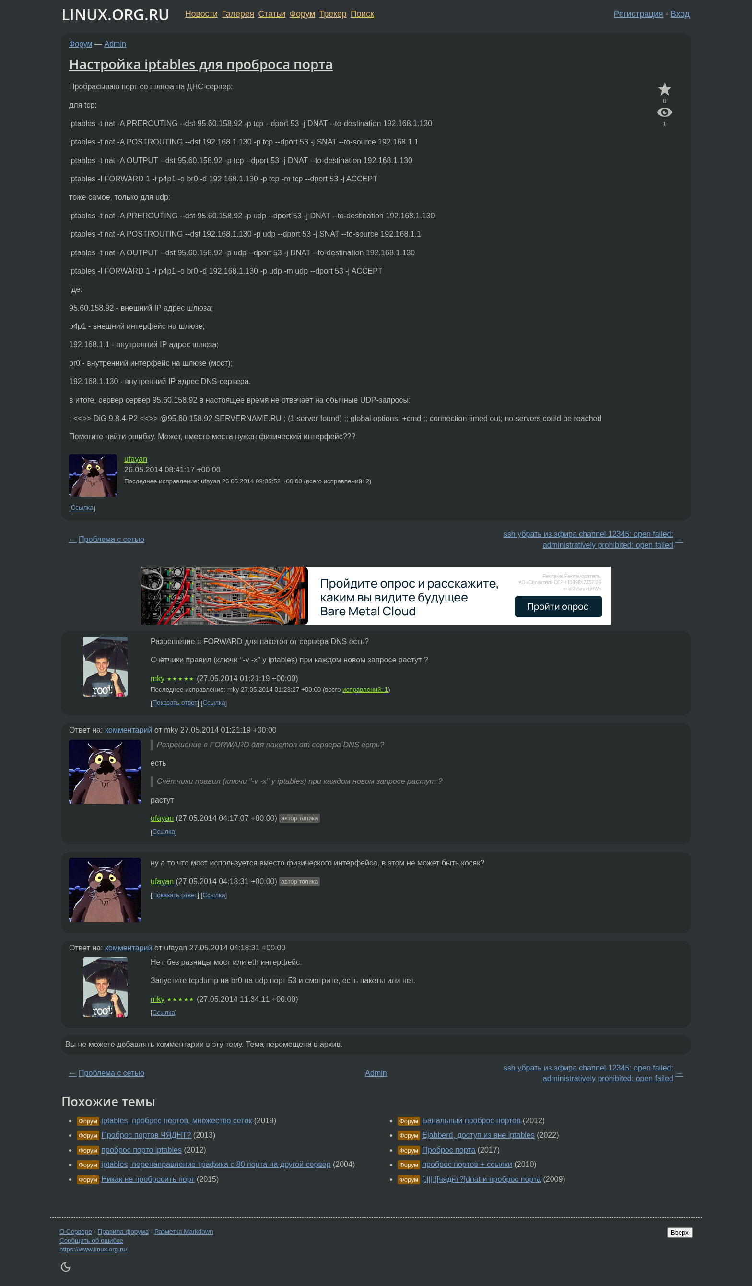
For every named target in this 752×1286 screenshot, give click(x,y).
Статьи (271, 14)
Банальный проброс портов (471, 1121)
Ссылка (82, 508)
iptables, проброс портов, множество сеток (176, 1121)
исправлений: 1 (365, 689)
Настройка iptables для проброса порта (201, 64)
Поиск (362, 14)
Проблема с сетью (111, 539)
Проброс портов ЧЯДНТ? (146, 1135)
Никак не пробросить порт (147, 1179)
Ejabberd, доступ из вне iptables (478, 1135)
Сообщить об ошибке (91, 1240)
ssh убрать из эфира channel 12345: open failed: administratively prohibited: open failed (588, 539)
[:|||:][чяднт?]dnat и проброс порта (481, 1179)
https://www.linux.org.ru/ (93, 1249)
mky (157, 678)
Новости (201, 14)
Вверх (680, 1232)
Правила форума (123, 1231)
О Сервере (75, 1231)
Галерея (238, 14)
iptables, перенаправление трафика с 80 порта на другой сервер (215, 1164)
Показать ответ (175, 703)
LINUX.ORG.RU (115, 14)
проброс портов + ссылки (467, 1164)
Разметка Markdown (183, 1231)
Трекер (333, 14)
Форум (302, 14)
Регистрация (638, 14)
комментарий (129, 730)
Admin (115, 44)
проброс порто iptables (141, 1150)
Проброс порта (448, 1150)
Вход (680, 14)
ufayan (135, 459)
